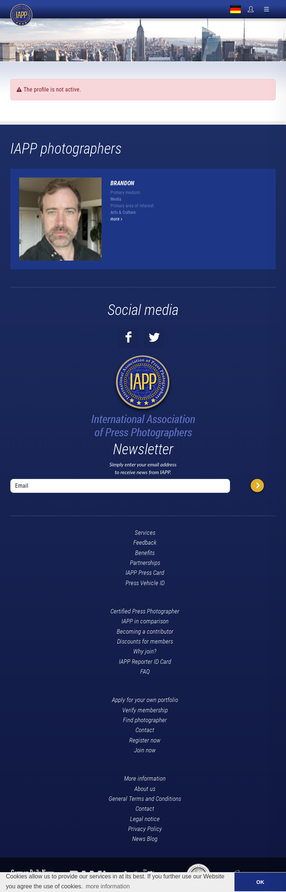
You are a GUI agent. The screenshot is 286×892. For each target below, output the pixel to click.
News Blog (145, 838)
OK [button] (260, 882)
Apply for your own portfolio (145, 699)
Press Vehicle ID (145, 583)
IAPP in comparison (145, 621)
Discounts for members (145, 641)
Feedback (144, 542)
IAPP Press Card (145, 572)
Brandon (122, 183)
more (116, 219)
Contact (144, 730)
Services (145, 532)
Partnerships (145, 562)
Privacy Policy (145, 828)
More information (145, 778)
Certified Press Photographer (144, 611)
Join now (145, 750)
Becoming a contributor (145, 631)
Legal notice (145, 819)
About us (144, 788)
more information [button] (108, 886)
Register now (144, 740)
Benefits (145, 552)
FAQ (145, 671)
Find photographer (145, 720)
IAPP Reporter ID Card (145, 661)
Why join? (144, 651)
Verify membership (145, 710)
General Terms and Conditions (145, 798)
